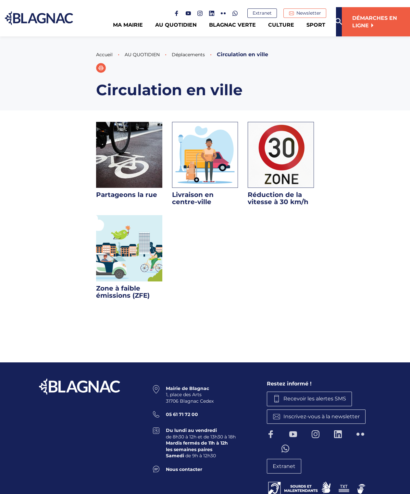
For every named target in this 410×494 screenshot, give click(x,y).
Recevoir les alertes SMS (318, 398)
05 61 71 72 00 (182, 413)
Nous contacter (184, 468)
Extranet (268, 13)
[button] (101, 68)
